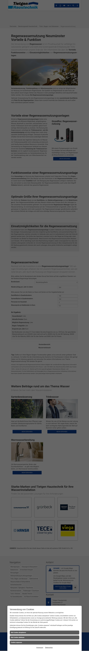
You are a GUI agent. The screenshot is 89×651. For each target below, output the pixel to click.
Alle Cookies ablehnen (17, 637)
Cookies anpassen (16, 642)
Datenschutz (49, 647)
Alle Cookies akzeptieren (18, 632)
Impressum (39, 647)
